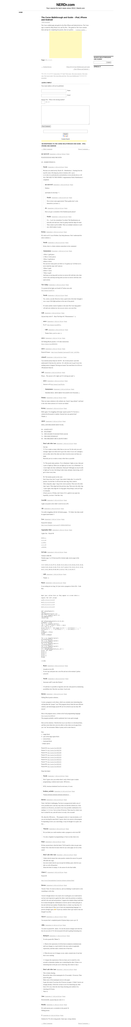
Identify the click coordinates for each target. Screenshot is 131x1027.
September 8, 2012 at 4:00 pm (53, 842)
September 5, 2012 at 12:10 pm (55, 408)
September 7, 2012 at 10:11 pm (55, 694)
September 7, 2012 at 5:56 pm (54, 574)
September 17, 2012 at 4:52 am (58, 936)
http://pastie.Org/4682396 (54, 750)
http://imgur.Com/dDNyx (54, 325)
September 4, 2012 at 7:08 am (57, 154)
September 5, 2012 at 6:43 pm (52, 508)
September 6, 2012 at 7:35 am (60, 530)
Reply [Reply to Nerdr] (66, 167)
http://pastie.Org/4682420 (54, 757)
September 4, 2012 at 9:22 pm (55, 357)
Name (68, 90)
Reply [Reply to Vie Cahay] (67, 285)
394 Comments (46, 22)
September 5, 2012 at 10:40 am (62, 389)
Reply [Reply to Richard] (68, 936)
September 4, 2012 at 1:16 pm (57, 285)
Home (21, 12)
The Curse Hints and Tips (59, 76)
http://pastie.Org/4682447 (54, 766)
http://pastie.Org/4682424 (54, 759)
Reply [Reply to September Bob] (70, 530)
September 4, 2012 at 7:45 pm (55, 321)
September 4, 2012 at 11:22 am (55, 232)
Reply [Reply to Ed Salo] (65, 552)
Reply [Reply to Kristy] (65, 232)
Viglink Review (46, 67)
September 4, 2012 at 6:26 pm (53, 313)
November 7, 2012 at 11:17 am (60, 251)
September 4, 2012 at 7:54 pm (53, 349)
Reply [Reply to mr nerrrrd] (67, 154)
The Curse (68, 73)
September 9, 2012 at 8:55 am (55, 872)
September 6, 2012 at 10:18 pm (56, 678)
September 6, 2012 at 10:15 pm (56, 666)
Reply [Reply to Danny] (64, 397)
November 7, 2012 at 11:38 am (65, 969)
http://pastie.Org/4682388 (54, 748)
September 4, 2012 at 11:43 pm (55, 381)
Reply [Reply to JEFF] (64, 421)
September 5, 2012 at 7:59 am (54, 397)
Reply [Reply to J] (61, 1015)
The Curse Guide (48, 76)
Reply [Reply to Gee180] (65, 500)
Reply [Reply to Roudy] (65, 1004)
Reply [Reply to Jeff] (63, 372)
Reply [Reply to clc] (65, 208)
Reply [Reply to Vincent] (67, 829)
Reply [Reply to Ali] (62, 508)
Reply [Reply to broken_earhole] (73, 791)
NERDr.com (65, 5)
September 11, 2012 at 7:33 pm (54, 917)
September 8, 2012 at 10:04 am (55, 799)
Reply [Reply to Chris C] (65, 872)
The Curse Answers (77, 73)
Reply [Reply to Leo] (62, 519)
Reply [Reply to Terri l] (65, 917)
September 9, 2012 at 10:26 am (55, 885)
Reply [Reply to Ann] (63, 996)
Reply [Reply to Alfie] (64, 925)
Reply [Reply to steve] (65, 321)
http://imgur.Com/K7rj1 (47, 290)
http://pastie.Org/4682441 (54, 764)
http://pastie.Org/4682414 (54, 755)
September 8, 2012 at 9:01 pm (57, 829)
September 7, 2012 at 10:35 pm (56, 776)
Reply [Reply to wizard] (65, 357)
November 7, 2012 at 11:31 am (65, 443)
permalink (43, 78)
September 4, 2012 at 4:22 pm (55, 208)
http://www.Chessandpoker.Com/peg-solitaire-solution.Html (57, 880)
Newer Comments (84, 149)
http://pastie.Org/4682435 (54, 762)
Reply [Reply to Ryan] (64, 583)
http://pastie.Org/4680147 (48, 716)
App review (57, 73)
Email (68, 95)
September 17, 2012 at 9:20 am (53, 996)
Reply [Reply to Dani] (63, 842)
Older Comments (46, 149)
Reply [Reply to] (70, 251)
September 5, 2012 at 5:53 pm (55, 500)
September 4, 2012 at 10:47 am (60, 197)
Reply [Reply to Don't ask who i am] (75, 443)
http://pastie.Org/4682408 (54, 752)
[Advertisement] (65, 44)
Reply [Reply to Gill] (62, 313)
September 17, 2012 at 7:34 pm (55, 1004)
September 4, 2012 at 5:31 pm (59, 216)
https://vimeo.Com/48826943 (49, 344)
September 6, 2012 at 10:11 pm (54, 583)
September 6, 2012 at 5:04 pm (55, 552)
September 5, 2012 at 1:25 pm (54, 421)
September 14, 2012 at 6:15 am (63, 791)
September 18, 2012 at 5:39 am (51, 1015)
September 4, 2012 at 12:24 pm (56, 242)
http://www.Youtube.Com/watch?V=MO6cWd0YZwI (56, 525)
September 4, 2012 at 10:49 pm (53, 372)
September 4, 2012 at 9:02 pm (56, 330)
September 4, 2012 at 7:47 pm (53, 338)
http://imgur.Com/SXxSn (57, 384)
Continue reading (81, 30)
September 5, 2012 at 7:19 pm (53, 519)
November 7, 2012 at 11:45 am (65, 855)
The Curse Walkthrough (73, 76)
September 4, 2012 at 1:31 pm (56, 295)
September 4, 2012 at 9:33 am (56, 167)
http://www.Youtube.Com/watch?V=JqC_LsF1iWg (65, 352)
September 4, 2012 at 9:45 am (61, 184)
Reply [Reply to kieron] (65, 694)
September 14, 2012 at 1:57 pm (54, 925)
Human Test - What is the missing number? (53, 99)
